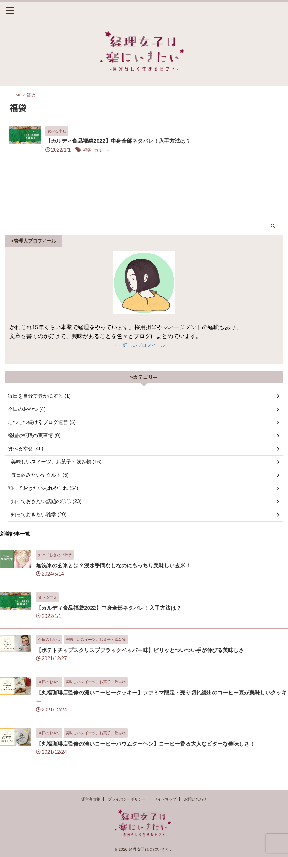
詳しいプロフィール (144, 350)
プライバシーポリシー (127, 799)
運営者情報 (90, 799)
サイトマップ (165, 799)
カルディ (137, 150)
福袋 (120, 150)
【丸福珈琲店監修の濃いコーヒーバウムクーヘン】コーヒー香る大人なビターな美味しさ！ (152, 749)
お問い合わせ (195, 799)
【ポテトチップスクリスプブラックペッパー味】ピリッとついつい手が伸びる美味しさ (146, 656)
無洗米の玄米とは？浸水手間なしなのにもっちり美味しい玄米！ (118, 571)
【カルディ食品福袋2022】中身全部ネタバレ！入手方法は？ (154, 141)
